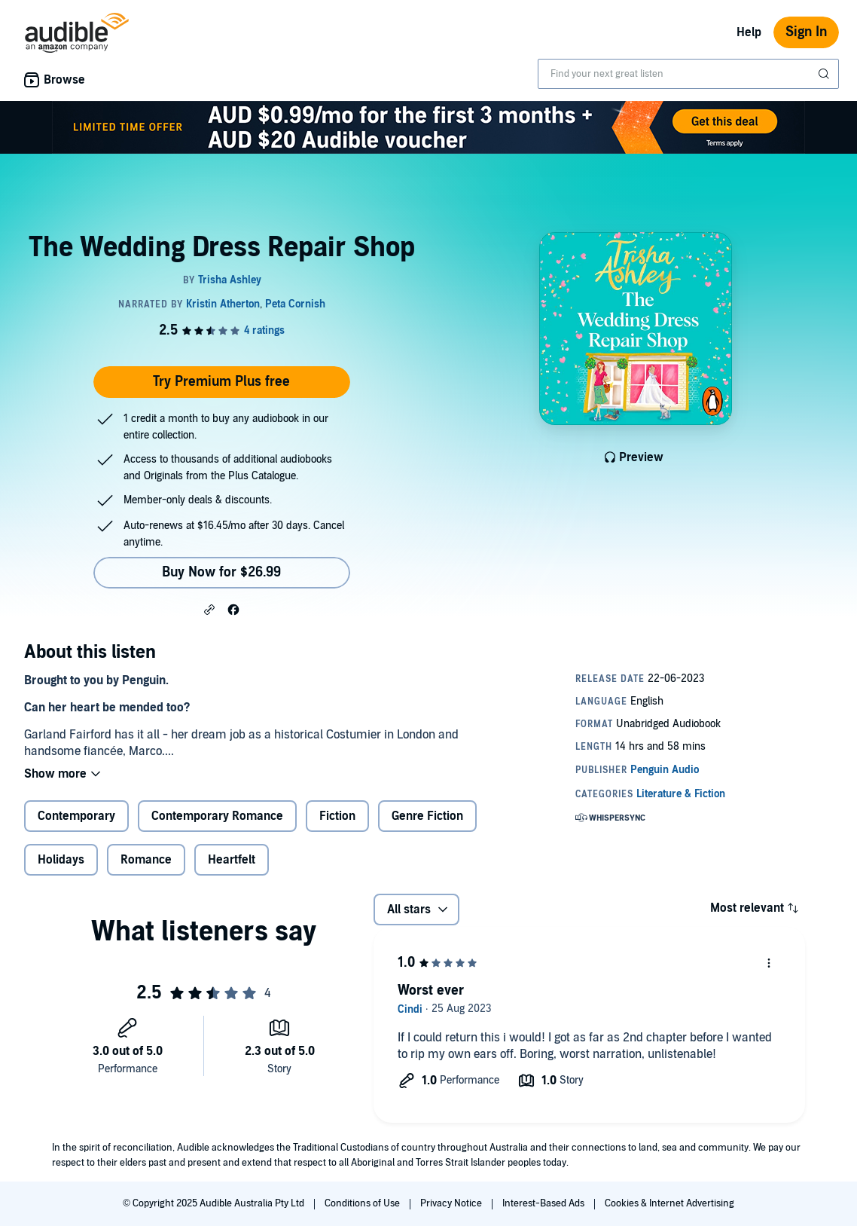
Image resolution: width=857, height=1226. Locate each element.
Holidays (61, 859)
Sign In (806, 32)
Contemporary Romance (217, 816)
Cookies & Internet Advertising (669, 1203)
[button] (209, 609)
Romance (146, 859)
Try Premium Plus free (221, 382)
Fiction (337, 816)
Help (749, 32)
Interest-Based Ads (544, 1203)
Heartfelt (231, 859)
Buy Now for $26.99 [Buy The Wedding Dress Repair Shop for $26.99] (221, 572)
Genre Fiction (427, 816)
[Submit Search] (825, 74)
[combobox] (688, 74)
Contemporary (76, 816)
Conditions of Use (363, 1203)
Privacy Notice (452, 1203)
